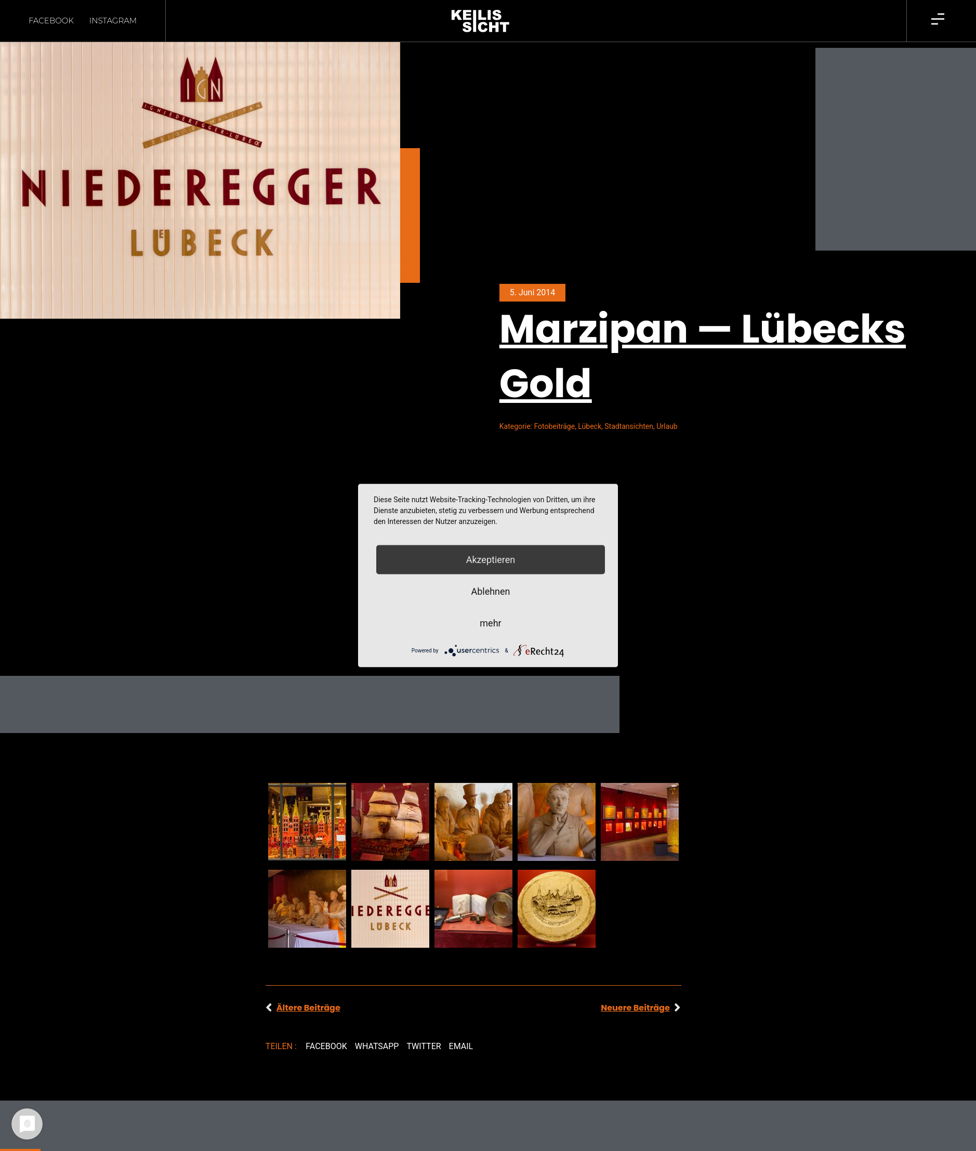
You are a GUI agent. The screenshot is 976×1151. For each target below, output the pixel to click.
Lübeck (589, 426)
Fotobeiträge (554, 426)
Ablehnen (490, 591)
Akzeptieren (491, 559)
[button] (326, 1047)
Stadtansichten (628, 426)
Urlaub (666, 426)
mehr (490, 623)
